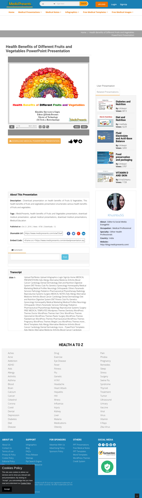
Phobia (103, 357)
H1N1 (57, 380)
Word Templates (80, 454)
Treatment (105, 391)
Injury (57, 407)
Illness (57, 399)
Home (11, 12)
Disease (12, 426)
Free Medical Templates (94, 12)
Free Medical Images (121, 12)
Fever (56, 364)
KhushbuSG (116, 215)
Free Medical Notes (81, 448)
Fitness (57, 368)
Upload (101, 4)
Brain (10, 388)
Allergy (11, 372)
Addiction (12, 360)
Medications (60, 423)
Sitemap (29, 458)
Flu (55, 372)
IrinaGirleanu (124, 179)
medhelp (123, 124)
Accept (7, 489)
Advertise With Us (57, 444)
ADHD (11, 364)
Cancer (11, 395)
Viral (102, 411)
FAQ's (28, 451)
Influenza (58, 403)
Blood (11, 384)
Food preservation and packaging (124, 157)
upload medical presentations (42, 217)
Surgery (104, 376)
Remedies (105, 364)
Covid (10, 407)
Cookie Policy (8, 458)
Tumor (103, 395)
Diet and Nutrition (121, 118)
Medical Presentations (29, 12)
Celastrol (12, 399)
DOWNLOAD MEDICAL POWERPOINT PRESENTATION (34, 141)
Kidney (57, 411)
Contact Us (7, 448)
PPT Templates (79, 451)
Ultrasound (105, 399)
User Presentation (106, 85)
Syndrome (105, 384)
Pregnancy (105, 360)
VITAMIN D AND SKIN (122, 174)
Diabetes (12, 419)
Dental (11, 411)
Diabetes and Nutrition (123, 103)
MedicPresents (22, 213)
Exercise (58, 357)
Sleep (103, 368)
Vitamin (104, 419)
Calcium (12, 391)
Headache (59, 384)
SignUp (123, 4)
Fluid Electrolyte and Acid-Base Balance (124, 137)
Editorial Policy (8, 461)
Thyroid (104, 388)
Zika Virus (105, 426)
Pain (102, 353)
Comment (17, 250)
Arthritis (12, 376)
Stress (103, 372)
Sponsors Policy (56, 451)
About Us (6, 444)
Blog (28, 448)
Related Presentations (108, 91)
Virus (102, 415)
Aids (10, 368)
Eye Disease (60, 360)
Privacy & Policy (9, 454)
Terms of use (8, 451)
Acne (10, 357)
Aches (11, 353)
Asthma (11, 380)
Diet (10, 423)
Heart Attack (60, 388)
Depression (13, 415)
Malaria (57, 419)
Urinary (104, 403)
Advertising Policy (57, 448)
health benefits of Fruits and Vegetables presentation (53, 213)
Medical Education (18, 220)
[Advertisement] (71, 23)
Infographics (71, 12)
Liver (56, 415)
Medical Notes (52, 12)
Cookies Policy (12, 468)
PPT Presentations (81, 444)
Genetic (58, 376)
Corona (11, 403)
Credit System (79, 461)
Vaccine (104, 407)
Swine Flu (105, 380)
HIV (56, 395)
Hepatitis (58, 391)
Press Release (32, 454)
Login (114, 4)
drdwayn (123, 108)
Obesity (58, 426)
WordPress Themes (81, 458)
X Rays (103, 423)
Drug (56, 353)
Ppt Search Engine (34, 461)
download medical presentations (72, 217)
